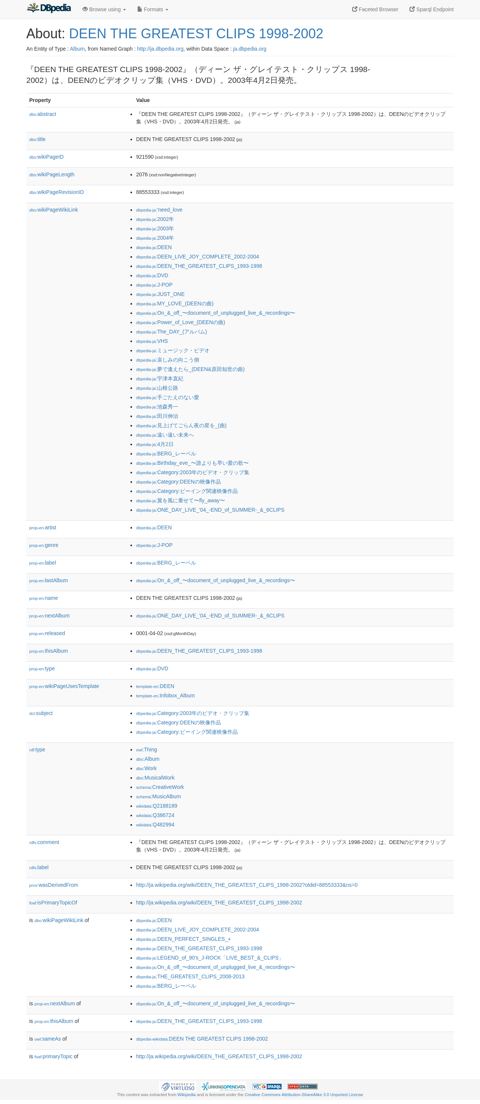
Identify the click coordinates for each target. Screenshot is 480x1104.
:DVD (152, 275)
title (37, 139)
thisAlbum (48, 651)
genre (43, 545)
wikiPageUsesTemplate (64, 686)
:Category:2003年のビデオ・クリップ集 (192, 472)
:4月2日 (155, 444)
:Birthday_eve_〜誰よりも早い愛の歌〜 (192, 463)
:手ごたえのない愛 (167, 397)
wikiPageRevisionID (56, 192)
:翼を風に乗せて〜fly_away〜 (180, 500)
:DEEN (154, 247)
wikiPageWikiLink (53, 210)
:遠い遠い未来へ (165, 435)
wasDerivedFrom (53, 885)
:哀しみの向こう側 (167, 360)
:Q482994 (155, 825)
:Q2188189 (156, 806)
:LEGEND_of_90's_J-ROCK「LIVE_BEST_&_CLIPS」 (210, 958)
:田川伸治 (157, 416)
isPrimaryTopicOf (53, 903)
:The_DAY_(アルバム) (171, 332)
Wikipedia (186, 1094)
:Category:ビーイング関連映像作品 (187, 491)
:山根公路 (157, 388)
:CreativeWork (160, 787)
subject (40, 713)
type (42, 668)
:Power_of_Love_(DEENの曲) (180, 322)
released (47, 633)
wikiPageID (46, 157)
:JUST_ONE (160, 294)
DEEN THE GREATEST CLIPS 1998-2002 (196, 33)
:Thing (146, 750)
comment (44, 842)
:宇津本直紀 (159, 379)
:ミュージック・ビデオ (173, 350)
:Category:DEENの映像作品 (178, 482)
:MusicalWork (155, 778)
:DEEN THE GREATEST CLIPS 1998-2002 (202, 1039)
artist (42, 527)
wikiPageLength (52, 174)
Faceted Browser (375, 9)
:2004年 (155, 238)
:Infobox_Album (165, 695)
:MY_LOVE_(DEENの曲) (174, 303)
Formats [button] (152, 9)
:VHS (152, 341)
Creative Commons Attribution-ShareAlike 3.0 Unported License (303, 1094)
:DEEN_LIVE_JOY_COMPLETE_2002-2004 (197, 257)
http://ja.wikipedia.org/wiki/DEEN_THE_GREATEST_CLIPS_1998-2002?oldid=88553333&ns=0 (246, 885)
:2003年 (155, 228)
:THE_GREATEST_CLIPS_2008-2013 (190, 976)
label (42, 563)
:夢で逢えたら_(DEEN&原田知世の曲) (190, 369)
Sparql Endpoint (432, 9)
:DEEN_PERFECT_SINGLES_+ (183, 939)
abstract (42, 114)
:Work (146, 768)
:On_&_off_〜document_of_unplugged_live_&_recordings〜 (215, 313)
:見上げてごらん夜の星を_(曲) (181, 425)
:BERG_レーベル (166, 454)
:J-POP (154, 285)
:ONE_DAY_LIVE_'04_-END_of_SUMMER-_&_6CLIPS (210, 510)
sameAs (47, 1039)
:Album (147, 759)
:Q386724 (155, 815)
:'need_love (159, 210)
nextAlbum (49, 616)
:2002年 (155, 219)
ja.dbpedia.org (250, 49)
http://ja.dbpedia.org (160, 49)
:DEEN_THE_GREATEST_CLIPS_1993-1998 (199, 266)
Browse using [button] (104, 9)
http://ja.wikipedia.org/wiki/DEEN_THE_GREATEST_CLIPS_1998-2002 (219, 903)
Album (77, 49)
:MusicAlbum (158, 796)
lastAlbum (48, 580)
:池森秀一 (157, 407)
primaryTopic (53, 1056)
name (43, 598)
